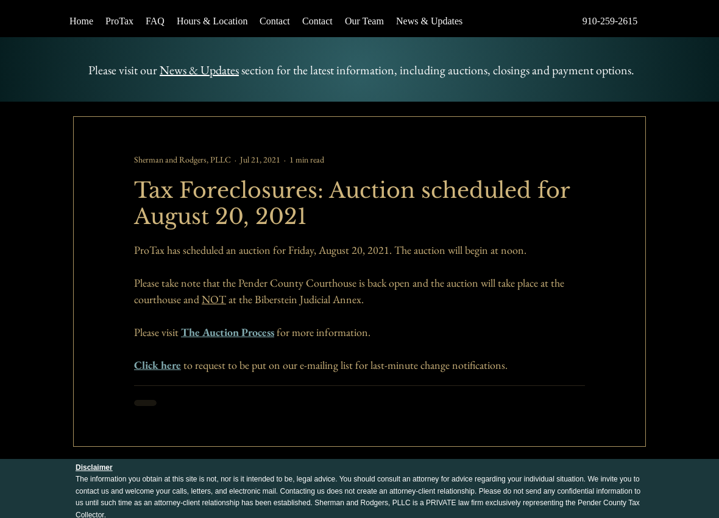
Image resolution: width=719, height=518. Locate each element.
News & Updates (199, 70)
